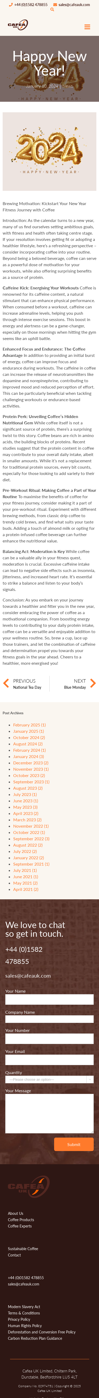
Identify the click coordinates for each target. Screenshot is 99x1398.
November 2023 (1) (31, 768)
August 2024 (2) (28, 743)
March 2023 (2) (27, 819)
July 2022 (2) (25, 851)
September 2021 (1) (31, 863)
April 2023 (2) (25, 813)
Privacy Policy (19, 1319)
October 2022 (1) (29, 832)
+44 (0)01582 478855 (26, 1277)
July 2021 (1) (25, 870)
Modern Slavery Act (24, 1306)
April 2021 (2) (25, 889)
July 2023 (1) (25, 794)
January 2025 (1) (28, 731)
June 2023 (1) (25, 800)
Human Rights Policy (25, 1325)
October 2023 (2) (29, 775)
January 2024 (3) (28, 756)
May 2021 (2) (25, 882)
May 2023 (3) (25, 806)
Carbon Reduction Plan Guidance (35, 1338)
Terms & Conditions (24, 1313)
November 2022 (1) (31, 825)
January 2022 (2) (28, 857)
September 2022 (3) (31, 838)
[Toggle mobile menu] (87, 26)
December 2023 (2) (30, 762)
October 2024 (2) (29, 737)
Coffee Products (21, 1219)
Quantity (13, 1072)
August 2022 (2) (28, 844)
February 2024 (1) (29, 750)
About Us (15, 1213)
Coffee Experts (20, 1226)
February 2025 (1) (29, 724)
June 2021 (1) (25, 876)
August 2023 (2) (28, 787)
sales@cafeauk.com (71, 4)
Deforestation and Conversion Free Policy (42, 1332)
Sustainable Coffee (23, 1248)
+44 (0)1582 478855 (28, 4)
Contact (14, 1255)
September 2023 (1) (31, 781)
